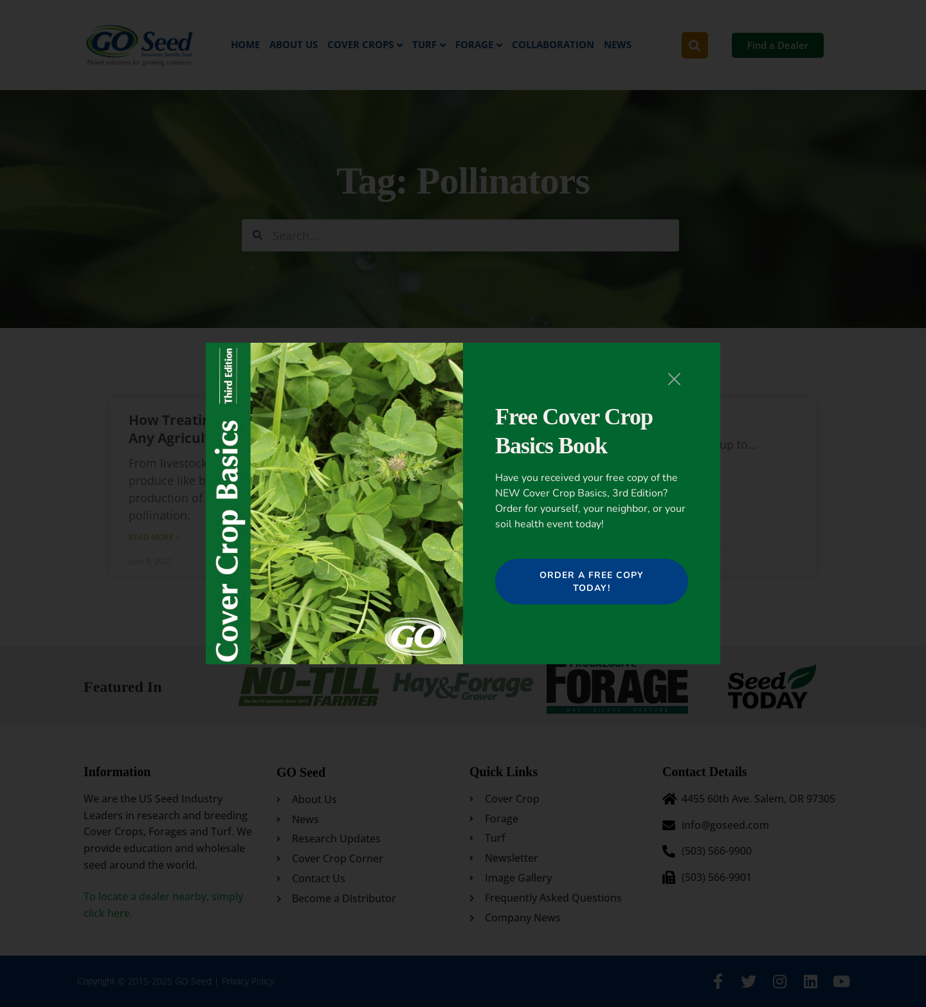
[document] (463, 503)
